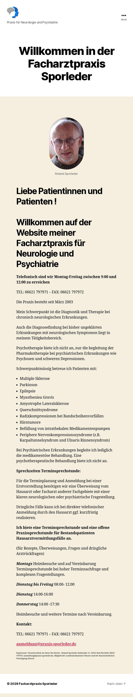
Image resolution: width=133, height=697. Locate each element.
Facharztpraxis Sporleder (38, 687)
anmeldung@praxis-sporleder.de (46, 647)
